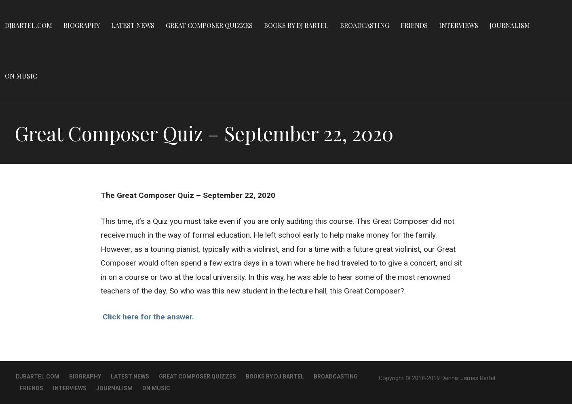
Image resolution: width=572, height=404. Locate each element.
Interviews (458, 25)
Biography (81, 25)
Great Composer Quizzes (209, 25)
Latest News (132, 25)
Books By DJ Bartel (296, 25)
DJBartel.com (28, 25)
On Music (21, 76)
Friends (414, 25)
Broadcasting (364, 25)
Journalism (510, 25)
